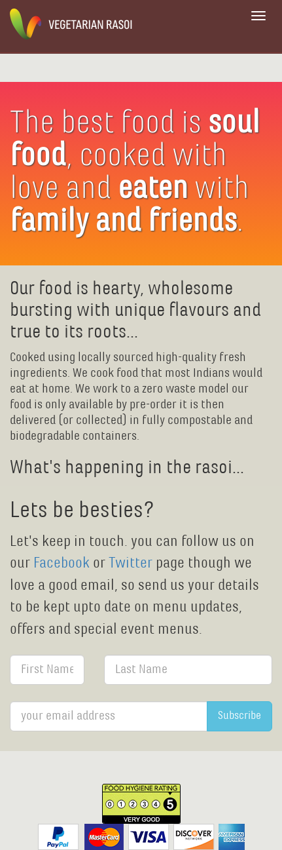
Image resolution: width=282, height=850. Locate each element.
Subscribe (239, 716)
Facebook (63, 563)
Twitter (130, 563)
